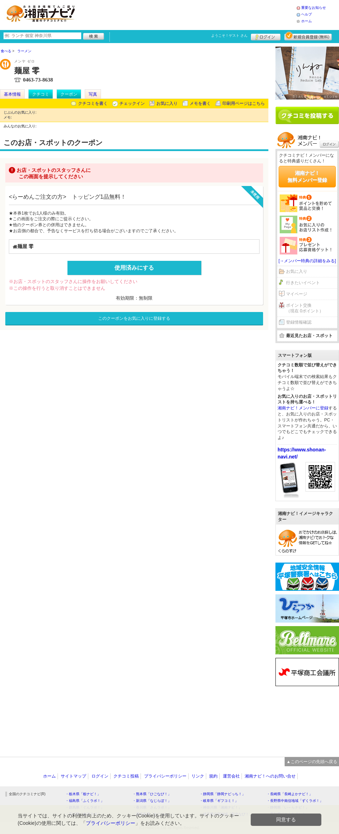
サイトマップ (73, 776)
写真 (93, 94)
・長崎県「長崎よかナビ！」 (290, 794)
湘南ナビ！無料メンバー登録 (307, 176)
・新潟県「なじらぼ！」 (151, 801)
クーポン (68, 94)
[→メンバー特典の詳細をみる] (307, 260)
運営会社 (231, 776)
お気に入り (167, 103)
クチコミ (40, 94)
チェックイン (132, 103)
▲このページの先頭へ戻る (311, 761)
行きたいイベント (303, 282)
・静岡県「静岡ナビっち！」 (222, 794)
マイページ (296, 294)
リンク (197, 776)
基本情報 (12, 94)
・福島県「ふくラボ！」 (84, 801)
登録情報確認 (298, 322)
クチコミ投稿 (126, 776)
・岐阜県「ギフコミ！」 (219, 801)
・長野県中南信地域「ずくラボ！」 (295, 801)
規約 (213, 776)
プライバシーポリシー (165, 776)
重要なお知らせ (313, 8)
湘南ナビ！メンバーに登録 (303, 408)
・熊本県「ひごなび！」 (151, 794)
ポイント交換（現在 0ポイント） (304, 308)
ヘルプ (306, 14)
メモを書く (200, 103)
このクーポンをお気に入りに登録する (134, 318)
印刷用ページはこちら (243, 103)
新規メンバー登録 (308, 36)
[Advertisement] (307, 716)
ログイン (266, 36)
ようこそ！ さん (229, 35)
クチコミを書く (93, 103)
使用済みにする (134, 268)
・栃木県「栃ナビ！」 (83, 794)
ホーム (306, 21)
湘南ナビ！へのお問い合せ (270, 776)
